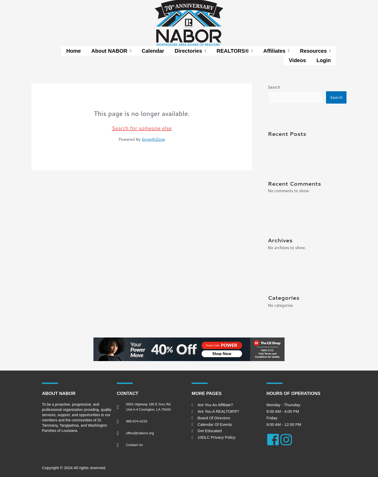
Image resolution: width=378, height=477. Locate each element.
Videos (297, 60)
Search (274, 87)
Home (73, 51)
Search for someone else (142, 128)
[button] (111, 51)
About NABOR (111, 51)
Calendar (153, 51)
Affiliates (276, 51)
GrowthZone (153, 139)
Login (324, 60)
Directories (190, 51)
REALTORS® (235, 51)
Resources (315, 51)
